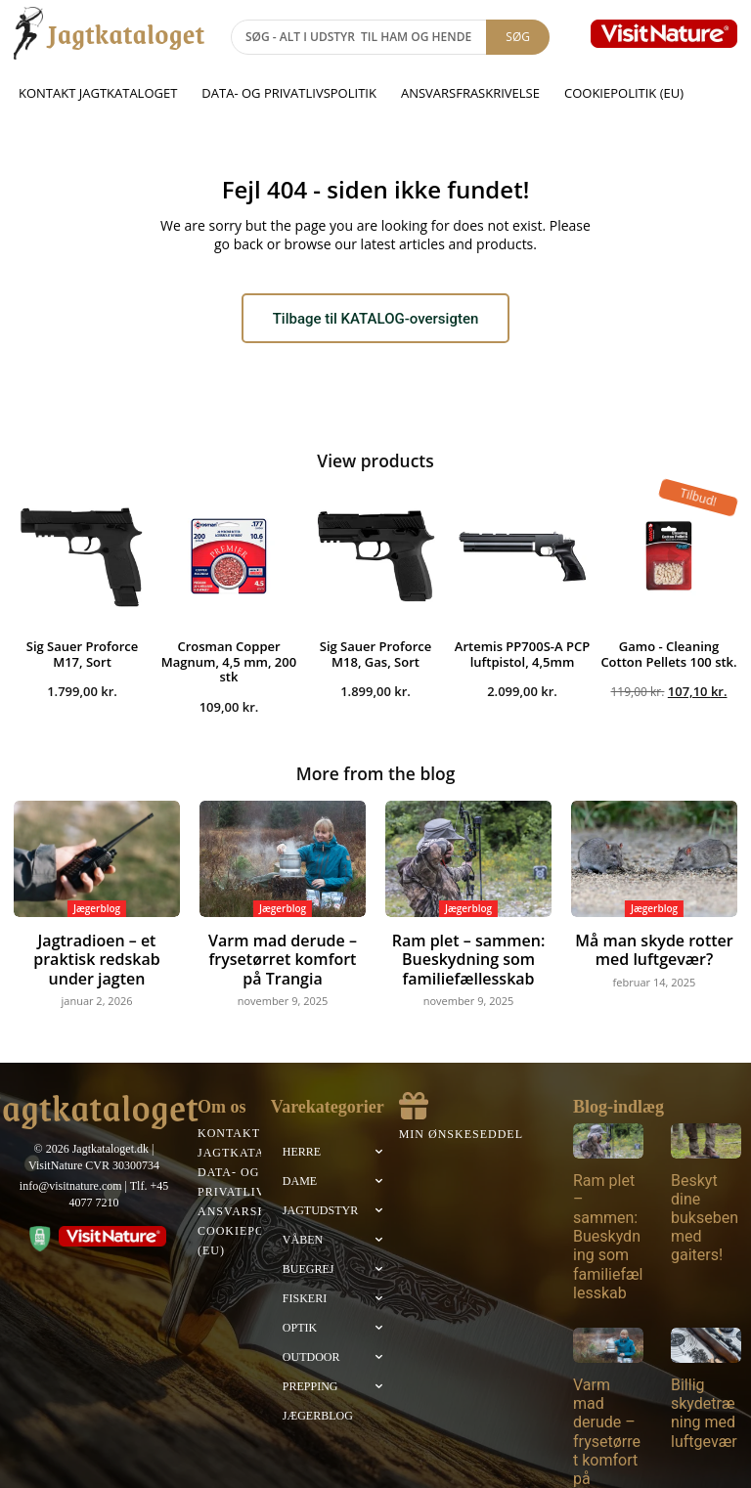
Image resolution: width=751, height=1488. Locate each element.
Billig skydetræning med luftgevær (704, 1362)
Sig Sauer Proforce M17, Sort (82, 653)
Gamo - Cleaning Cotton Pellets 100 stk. (668, 653)
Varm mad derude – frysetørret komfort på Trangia (282, 952)
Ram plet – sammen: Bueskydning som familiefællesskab (468, 952)
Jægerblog (96, 906)
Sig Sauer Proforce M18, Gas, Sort (376, 653)
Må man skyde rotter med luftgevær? (654, 944)
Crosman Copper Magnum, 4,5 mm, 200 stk (228, 660)
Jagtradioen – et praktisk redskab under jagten (97, 944)
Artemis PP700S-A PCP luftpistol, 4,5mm (522, 653)
